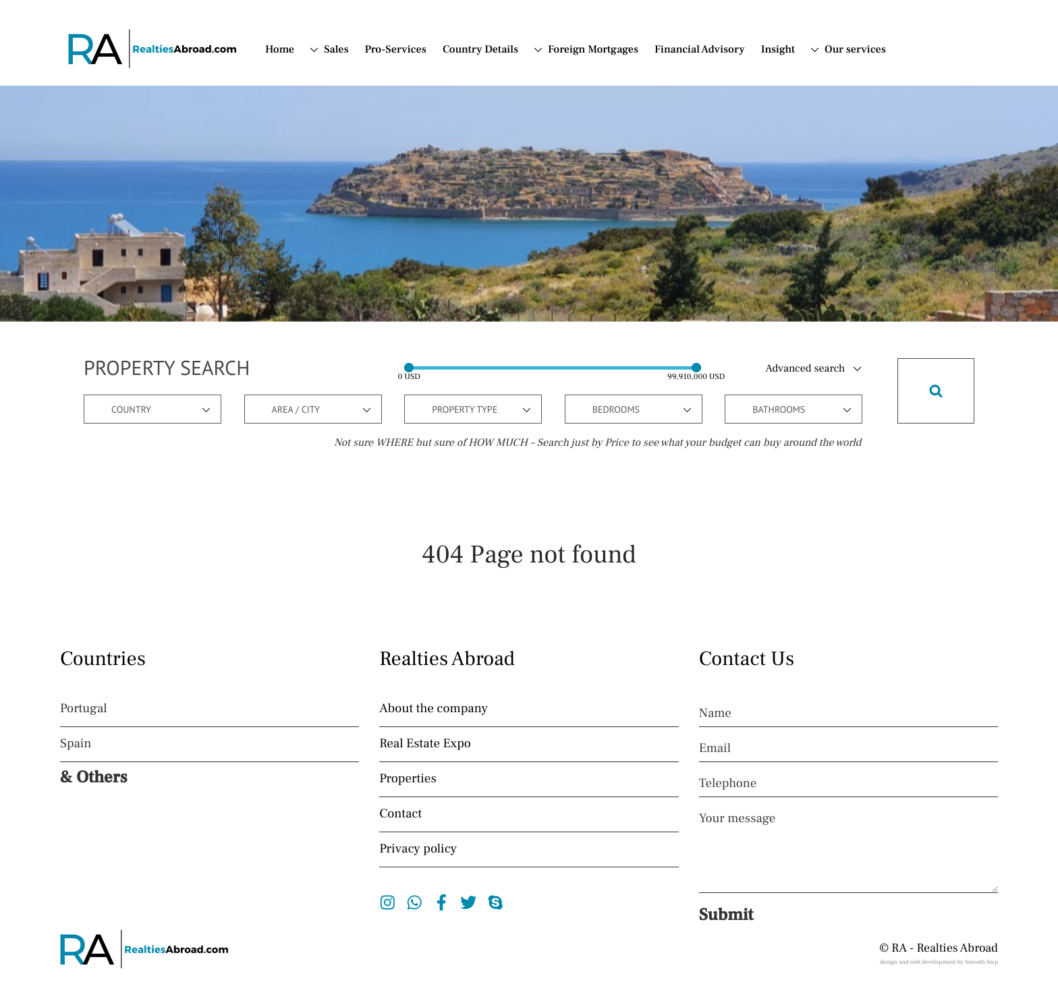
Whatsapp (414, 902)
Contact (400, 814)
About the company (433, 709)
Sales (336, 50)
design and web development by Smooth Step (939, 962)
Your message (737, 819)
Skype (495, 902)
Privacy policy (418, 849)
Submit (726, 915)
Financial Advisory (700, 50)
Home (279, 50)
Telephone (728, 784)
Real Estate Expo (425, 744)
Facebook (441, 902)
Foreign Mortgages (593, 50)
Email (715, 749)
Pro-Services (395, 50)
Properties (407, 779)
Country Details (480, 50)
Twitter (468, 902)
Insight (778, 50)
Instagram (387, 902)
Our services (855, 50)
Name (715, 713)
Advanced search (805, 369)
